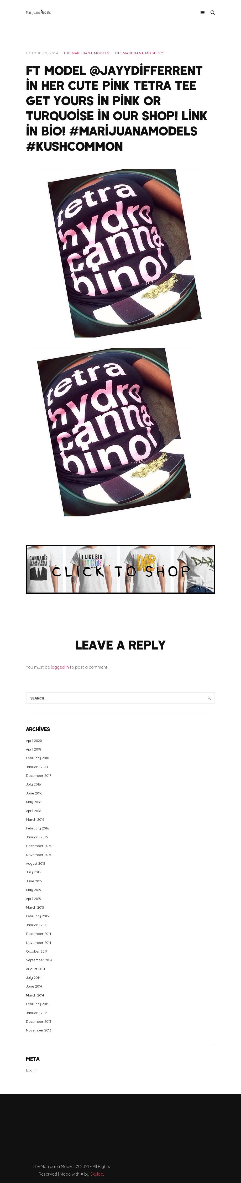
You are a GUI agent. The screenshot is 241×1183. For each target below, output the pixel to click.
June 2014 (34, 986)
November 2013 (38, 1030)
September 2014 (39, 960)
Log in (31, 1070)
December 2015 (38, 846)
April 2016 (33, 811)
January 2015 (37, 925)
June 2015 (34, 881)
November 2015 (38, 855)
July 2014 (33, 977)
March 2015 (35, 907)
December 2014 (38, 934)
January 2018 (37, 767)
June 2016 (34, 793)
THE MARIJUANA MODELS (87, 53)
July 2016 (33, 784)
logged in (60, 667)
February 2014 (37, 1004)
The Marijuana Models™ (139, 53)
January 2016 (37, 837)
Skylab (96, 1174)
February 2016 (37, 828)
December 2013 (38, 1021)
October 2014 (37, 951)
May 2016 (33, 802)
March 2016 (35, 819)
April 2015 (33, 899)
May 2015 (33, 890)
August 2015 (35, 863)
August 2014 (35, 969)
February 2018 (37, 758)
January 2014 (37, 1013)
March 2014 (35, 995)
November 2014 (38, 942)
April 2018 (33, 749)
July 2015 (33, 872)
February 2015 (37, 916)
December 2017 (38, 775)
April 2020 (34, 740)
